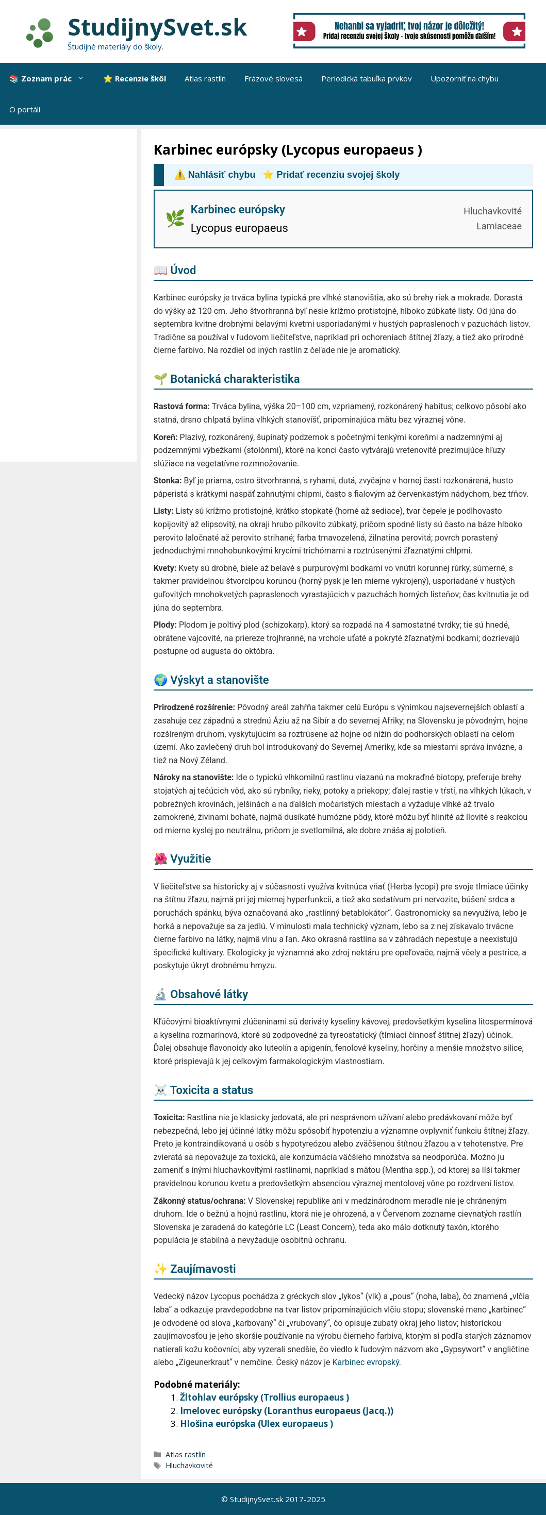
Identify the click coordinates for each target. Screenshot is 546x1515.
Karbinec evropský (366, 1362)
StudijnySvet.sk (157, 26)
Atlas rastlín (205, 78)
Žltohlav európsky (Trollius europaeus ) (264, 1397)
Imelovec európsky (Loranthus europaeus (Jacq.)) (286, 1411)
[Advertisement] (70, 295)
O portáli (24, 109)
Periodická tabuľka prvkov (366, 78)
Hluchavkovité (189, 1465)
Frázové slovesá (273, 78)
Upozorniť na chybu (465, 78)
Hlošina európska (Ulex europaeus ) (256, 1423)
